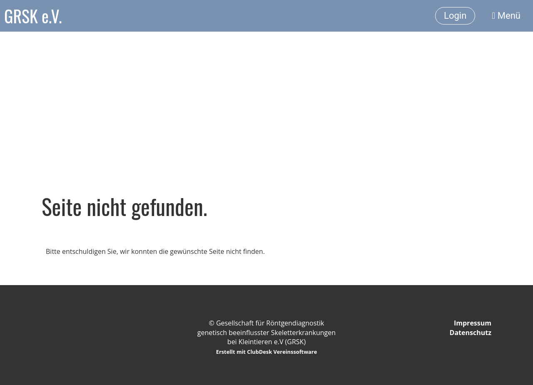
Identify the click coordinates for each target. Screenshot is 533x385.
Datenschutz (470, 332)
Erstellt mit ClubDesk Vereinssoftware (266, 351)
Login (455, 15)
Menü (506, 15)
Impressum (472, 323)
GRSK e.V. (33, 15)
